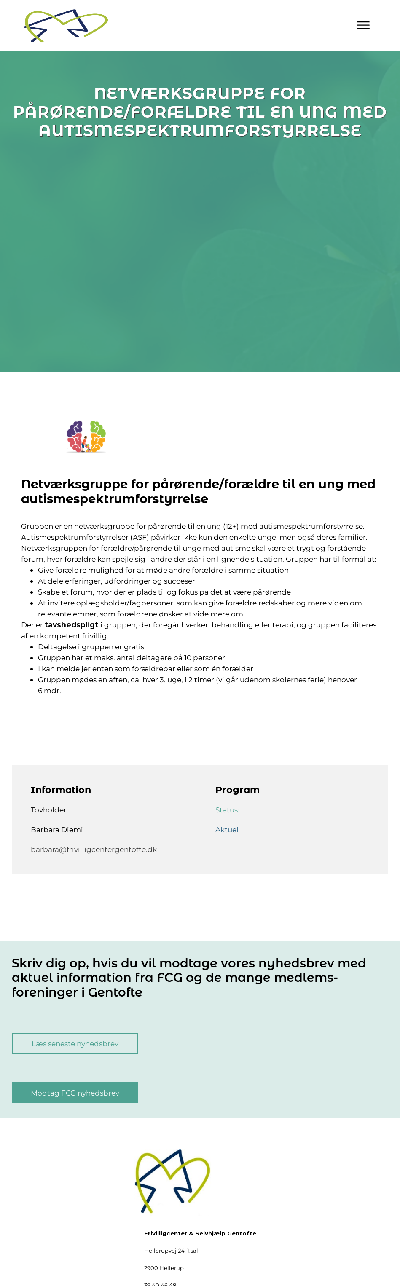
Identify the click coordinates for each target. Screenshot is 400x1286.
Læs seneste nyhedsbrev (75, 1043)
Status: (228, 809)
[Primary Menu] (363, 25)
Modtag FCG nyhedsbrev (75, 1092)
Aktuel (227, 829)
